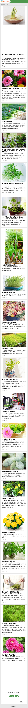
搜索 (21, 701)
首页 (4, 4)
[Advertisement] (14, 39)
